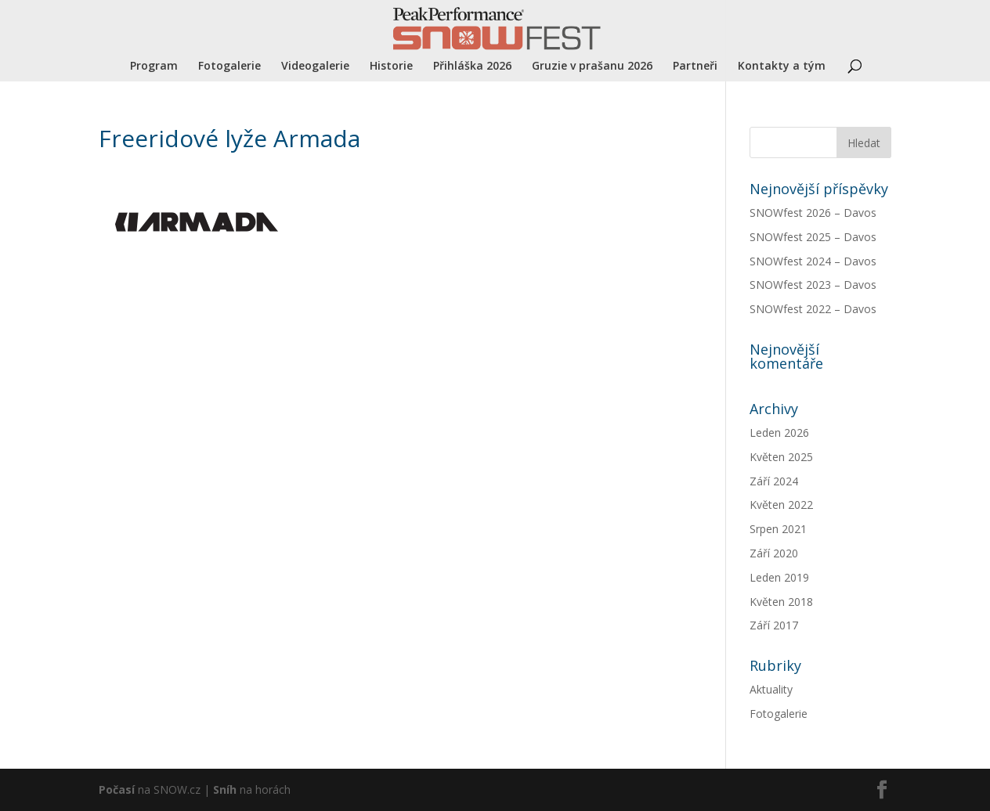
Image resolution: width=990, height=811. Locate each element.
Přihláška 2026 (472, 66)
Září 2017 (774, 625)
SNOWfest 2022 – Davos (813, 308)
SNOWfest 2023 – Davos (813, 284)
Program (154, 66)
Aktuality (771, 689)
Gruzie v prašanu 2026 (592, 66)
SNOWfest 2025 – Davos (813, 236)
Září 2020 (774, 553)
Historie (391, 66)
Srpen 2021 (778, 528)
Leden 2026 (779, 432)
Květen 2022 (781, 504)
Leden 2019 (779, 577)
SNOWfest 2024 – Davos (813, 261)
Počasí (117, 789)
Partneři (695, 66)
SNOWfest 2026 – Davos (813, 212)
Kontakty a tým (782, 66)
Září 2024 (774, 481)
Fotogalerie (229, 66)
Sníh (225, 789)
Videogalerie (315, 66)
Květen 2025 (781, 456)
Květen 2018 (781, 601)
